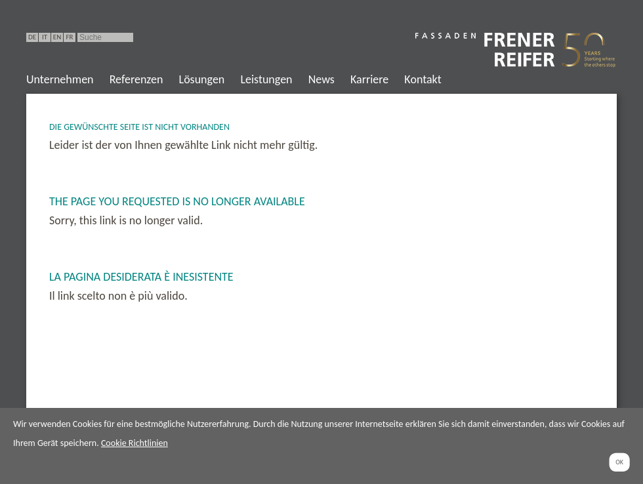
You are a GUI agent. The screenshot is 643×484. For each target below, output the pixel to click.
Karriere (369, 79)
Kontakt (422, 79)
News (321, 79)
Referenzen (136, 79)
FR (69, 37)
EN (57, 37)
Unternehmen (60, 79)
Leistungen (266, 79)
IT (44, 37)
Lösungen (202, 79)
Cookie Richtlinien (134, 443)
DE (32, 37)
